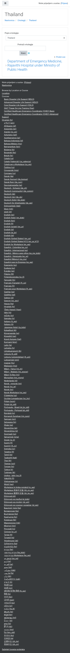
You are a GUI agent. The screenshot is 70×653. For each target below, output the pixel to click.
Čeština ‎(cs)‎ (9, 167)
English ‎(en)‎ (9, 215)
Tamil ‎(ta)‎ (8, 455)
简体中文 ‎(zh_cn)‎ (11, 644)
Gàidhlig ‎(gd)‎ (9, 295)
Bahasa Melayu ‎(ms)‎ (13, 144)
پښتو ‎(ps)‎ (8, 567)
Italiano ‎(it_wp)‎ (10, 321)
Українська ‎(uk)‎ (11, 541)
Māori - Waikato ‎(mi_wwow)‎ (16, 372)
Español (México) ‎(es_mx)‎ (15, 259)
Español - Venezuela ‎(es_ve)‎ (16, 256)
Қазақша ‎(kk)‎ (10, 520)
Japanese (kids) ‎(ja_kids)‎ (15, 327)
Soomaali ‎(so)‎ (10, 434)
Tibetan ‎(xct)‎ (9, 463)
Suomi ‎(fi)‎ (8, 443)
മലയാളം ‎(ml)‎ (10, 618)
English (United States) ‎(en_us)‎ (17, 238)
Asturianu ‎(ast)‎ (10, 135)
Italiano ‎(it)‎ (8, 324)
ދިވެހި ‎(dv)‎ (7, 576)
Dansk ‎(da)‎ (8, 176)
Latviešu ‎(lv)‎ (9, 348)
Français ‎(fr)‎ (9, 286)
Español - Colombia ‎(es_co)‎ (16, 247)
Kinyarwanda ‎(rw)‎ (11, 333)
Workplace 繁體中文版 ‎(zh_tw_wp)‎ (19, 493)
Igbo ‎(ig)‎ (7, 312)
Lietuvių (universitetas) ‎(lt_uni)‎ (17, 357)
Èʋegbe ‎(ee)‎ (9, 271)
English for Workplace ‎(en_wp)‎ (17, 244)
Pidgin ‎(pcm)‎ (9, 401)
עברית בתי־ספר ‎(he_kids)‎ (14, 552)
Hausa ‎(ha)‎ (9, 304)
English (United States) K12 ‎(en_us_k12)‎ (21, 241)
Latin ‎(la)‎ (8, 345)
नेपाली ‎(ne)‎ (8, 585)
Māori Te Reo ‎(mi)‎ (12, 375)
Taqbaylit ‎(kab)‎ (10, 458)
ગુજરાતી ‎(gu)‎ (9, 603)
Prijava (64, 3)
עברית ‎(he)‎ (8, 549)
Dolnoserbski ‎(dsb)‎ (12, 206)
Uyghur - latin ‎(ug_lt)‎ (12, 475)
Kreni (23, 53)
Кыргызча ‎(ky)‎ (10, 517)
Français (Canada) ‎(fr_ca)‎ (15, 283)
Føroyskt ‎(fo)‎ (9, 280)
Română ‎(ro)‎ (9, 413)
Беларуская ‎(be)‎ (11, 511)
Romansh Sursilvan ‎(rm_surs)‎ (17, 416)
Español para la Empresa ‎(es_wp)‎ (18, 262)
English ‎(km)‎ (9, 221)
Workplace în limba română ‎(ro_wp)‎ (19, 487)
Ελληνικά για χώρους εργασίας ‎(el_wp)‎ (21, 505)
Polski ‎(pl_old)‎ (10, 404)
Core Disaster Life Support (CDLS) (19, 105)
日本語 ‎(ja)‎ (8, 638)
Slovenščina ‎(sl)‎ (11, 431)
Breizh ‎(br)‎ (8, 155)
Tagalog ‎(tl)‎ (9, 452)
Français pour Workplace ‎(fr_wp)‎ (18, 289)
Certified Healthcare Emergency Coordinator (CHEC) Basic (29, 111)
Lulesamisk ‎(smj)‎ (11, 360)
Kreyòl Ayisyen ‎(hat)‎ (12, 339)
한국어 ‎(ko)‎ (9, 635)
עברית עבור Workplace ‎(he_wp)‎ (17, 555)
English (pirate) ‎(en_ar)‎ (14, 227)
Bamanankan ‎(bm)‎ (12, 146)
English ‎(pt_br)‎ (10, 232)
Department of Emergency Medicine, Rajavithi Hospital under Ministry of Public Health (34, 65)
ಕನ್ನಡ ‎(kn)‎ (8, 615)
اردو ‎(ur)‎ (7, 561)
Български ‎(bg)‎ (11, 514)
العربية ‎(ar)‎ (8, 564)
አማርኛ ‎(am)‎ (9, 123)
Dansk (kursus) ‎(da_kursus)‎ (16, 179)
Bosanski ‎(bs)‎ (10, 152)
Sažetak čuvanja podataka (13, 649)
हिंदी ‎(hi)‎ (7, 594)
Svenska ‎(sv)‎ (9, 449)
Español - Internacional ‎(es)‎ (16, 250)
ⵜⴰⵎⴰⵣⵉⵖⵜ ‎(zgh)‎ (12, 579)
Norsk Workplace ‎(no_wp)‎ (15, 392)
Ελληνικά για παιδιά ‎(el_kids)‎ (17, 499)
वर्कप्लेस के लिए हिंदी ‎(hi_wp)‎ (15, 591)
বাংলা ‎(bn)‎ (8, 597)
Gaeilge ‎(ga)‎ (9, 292)
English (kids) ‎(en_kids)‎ (14, 218)
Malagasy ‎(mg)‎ (10, 366)
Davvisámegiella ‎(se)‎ (13, 185)
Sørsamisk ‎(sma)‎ (11, 437)
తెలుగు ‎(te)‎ (8, 612)
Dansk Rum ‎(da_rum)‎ (13, 182)
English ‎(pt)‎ (9, 235)
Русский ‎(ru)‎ (9, 529)
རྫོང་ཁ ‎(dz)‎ (8, 626)
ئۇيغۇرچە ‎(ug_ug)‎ (11, 558)
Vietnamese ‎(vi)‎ (11, 481)
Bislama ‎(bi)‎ (9, 150)
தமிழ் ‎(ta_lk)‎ (9, 609)
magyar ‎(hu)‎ (9, 363)
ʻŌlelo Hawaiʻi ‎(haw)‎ (12, 309)
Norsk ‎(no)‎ (8, 389)
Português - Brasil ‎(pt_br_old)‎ (16, 407)
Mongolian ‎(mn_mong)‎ (14, 378)
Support (5, 117)
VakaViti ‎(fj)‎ (9, 478)
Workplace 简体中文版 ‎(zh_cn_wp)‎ (19, 490)
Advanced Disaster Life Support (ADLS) (21, 102)
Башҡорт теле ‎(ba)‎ (12, 508)
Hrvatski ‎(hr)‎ (7, 120)
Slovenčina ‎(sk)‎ (10, 428)
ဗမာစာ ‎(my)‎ (9, 629)
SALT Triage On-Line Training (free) (19, 108)
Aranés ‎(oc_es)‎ (10, 132)
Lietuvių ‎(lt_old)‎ (10, 354)
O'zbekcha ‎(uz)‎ (10, 395)
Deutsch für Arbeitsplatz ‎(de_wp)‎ (18, 203)
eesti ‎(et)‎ (8, 212)
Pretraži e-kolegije (25, 44)
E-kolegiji (22, 20)
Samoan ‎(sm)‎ (10, 419)
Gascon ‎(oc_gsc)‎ (11, 301)
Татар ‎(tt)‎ (8, 535)
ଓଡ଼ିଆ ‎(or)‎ (8, 606)
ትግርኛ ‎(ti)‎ (8, 582)
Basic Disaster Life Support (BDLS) (19, 99)
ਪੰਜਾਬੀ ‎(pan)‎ (9, 600)
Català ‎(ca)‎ (9, 158)
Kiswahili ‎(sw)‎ (10, 336)
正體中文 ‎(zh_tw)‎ (11, 641)
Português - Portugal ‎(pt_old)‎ (16, 410)
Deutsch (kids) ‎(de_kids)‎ (14, 200)
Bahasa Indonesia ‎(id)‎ (13, 141)
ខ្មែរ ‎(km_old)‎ (9, 632)
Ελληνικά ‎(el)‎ (10, 496)
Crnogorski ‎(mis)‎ (11, 170)
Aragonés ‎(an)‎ (10, 129)
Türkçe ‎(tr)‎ (8, 469)
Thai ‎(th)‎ (7, 460)
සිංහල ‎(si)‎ (8, 620)
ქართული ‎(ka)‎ (10, 543)
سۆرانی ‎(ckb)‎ (9, 570)
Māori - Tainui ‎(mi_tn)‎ (13, 369)
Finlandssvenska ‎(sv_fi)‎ (14, 277)
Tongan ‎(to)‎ (9, 466)
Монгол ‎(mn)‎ (10, 526)
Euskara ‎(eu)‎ (9, 268)
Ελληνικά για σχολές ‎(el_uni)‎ (16, 502)
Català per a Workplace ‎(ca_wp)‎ (17, 164)
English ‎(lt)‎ (8, 223)
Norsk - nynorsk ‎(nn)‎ (13, 383)
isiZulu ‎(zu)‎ (9, 315)
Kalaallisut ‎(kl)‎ (10, 330)
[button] (29, 53)
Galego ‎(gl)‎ (9, 298)
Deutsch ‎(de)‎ (9, 194)
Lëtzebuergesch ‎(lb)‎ (12, 351)
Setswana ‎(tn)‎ (10, 422)
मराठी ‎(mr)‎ (8, 588)
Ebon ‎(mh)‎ (8, 209)
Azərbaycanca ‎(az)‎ (12, 138)
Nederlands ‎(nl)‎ (10, 381)
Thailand (32, 20)
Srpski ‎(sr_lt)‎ (9, 440)
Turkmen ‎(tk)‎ (9, 472)
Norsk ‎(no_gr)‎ (10, 386)
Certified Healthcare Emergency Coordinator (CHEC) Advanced (31, 114)
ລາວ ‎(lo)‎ (7, 623)
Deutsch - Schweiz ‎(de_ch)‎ (15, 188)
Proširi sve (60, 57)
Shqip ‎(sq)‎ (8, 425)
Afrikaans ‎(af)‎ (10, 126)
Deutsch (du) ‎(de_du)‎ (13, 197)
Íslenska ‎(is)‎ (9, 318)
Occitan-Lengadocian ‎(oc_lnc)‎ (17, 398)
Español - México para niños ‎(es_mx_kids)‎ (22, 253)
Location (6, 93)
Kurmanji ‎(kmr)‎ (10, 342)
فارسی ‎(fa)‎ (8, 573)
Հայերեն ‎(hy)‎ (10, 546)
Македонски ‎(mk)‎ (12, 523)
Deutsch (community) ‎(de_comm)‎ (18, 191)
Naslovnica (9, 20)
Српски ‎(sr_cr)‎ (10, 532)
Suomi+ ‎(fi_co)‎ (10, 446)
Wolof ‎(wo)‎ (9, 484)
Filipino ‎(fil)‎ (9, 274)
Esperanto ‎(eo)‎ (10, 265)
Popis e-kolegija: (12, 33)
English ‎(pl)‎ (9, 229)
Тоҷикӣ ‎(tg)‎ (9, 537)
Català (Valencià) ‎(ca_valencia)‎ (17, 161)
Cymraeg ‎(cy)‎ (10, 173)
